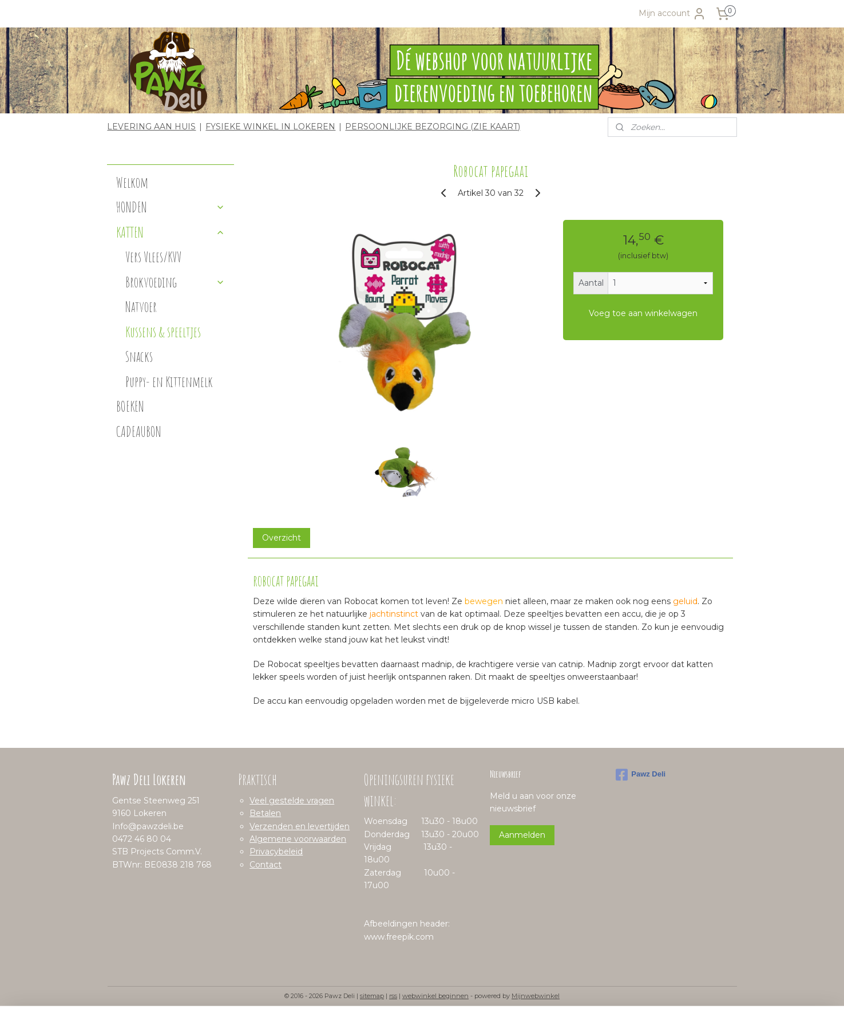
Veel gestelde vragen (291, 800)
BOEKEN (130, 406)
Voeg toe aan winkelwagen (643, 313)
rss (393, 996)
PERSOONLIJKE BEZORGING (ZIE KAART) (432, 126)
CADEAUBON (138, 431)
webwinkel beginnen (435, 996)
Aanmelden (522, 835)
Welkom (132, 182)
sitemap (372, 996)
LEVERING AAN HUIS (151, 126)
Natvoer (141, 307)
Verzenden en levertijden (299, 826)
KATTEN (170, 232)
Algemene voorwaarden (297, 839)
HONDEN (170, 207)
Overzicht (281, 538)
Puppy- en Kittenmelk (169, 382)
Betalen (265, 813)
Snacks (139, 356)
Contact (265, 865)
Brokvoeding (175, 282)
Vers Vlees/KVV (153, 257)
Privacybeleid (276, 851)
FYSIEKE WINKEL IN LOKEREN (270, 126)
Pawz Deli (640, 775)
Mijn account (672, 14)
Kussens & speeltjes (163, 332)
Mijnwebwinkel (536, 996)
